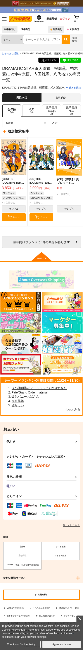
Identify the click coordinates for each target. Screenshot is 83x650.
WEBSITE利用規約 (15, 608)
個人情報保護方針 (47, 616)
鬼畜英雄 (18, 401)
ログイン (65, 18)
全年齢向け (10, 29)
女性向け (72, 29)
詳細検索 (74, 39)
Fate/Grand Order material (29, 392)
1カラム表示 (77, 123)
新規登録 (52, 18)
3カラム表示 (62, 123)
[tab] (31, 110)
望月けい (18, 405)
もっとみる (72, 409)
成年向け (25, 29)
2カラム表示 (70, 123)
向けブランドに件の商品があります (41, 242)
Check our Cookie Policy (21, 644)
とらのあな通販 (10, 53)
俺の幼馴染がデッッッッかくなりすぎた (39, 388)
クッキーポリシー (72, 616)
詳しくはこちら (71, 525)
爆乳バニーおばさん (25, 396)
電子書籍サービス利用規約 (18, 616)
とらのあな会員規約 (41, 608)
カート (14, 217)
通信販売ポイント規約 (69, 608)
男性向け (56, 29)
